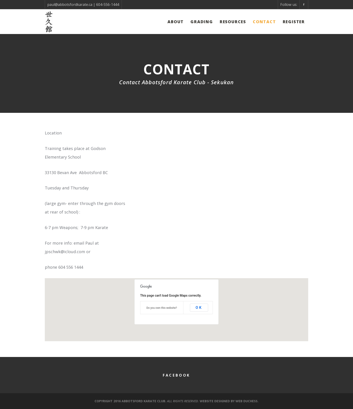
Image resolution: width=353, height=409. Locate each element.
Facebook (176, 375)
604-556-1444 (107, 4)
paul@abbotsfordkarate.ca (69, 4)
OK (199, 307)
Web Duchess (246, 401)
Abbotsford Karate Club (143, 401)
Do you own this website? (161, 307)
